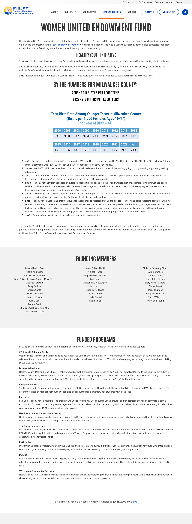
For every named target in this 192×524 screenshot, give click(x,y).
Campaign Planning (163, 2)
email (135, 501)
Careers (179, 2)
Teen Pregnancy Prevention (65, 44)
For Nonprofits (129, 2)
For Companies (145, 2)
